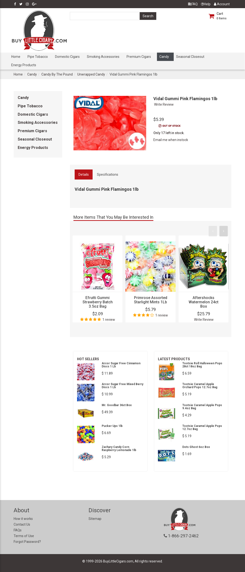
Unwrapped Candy (91, 74)
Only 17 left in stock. (168, 133)
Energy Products (23, 65)
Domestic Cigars (67, 57)
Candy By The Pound (57, 74)
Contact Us (22, 524)
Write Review (164, 104)
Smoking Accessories (103, 57)
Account (222, 4)
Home (15, 57)
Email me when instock (170, 140)
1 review (108, 319)
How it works (23, 519)
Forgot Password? (27, 542)
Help (206, 4)
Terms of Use (24, 536)
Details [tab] (83, 174)
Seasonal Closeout (190, 57)
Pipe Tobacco (38, 57)
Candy (164, 57)
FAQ (193, 4)
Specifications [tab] (107, 174)
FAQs (18, 530)
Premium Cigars (139, 57)
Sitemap (95, 519)
